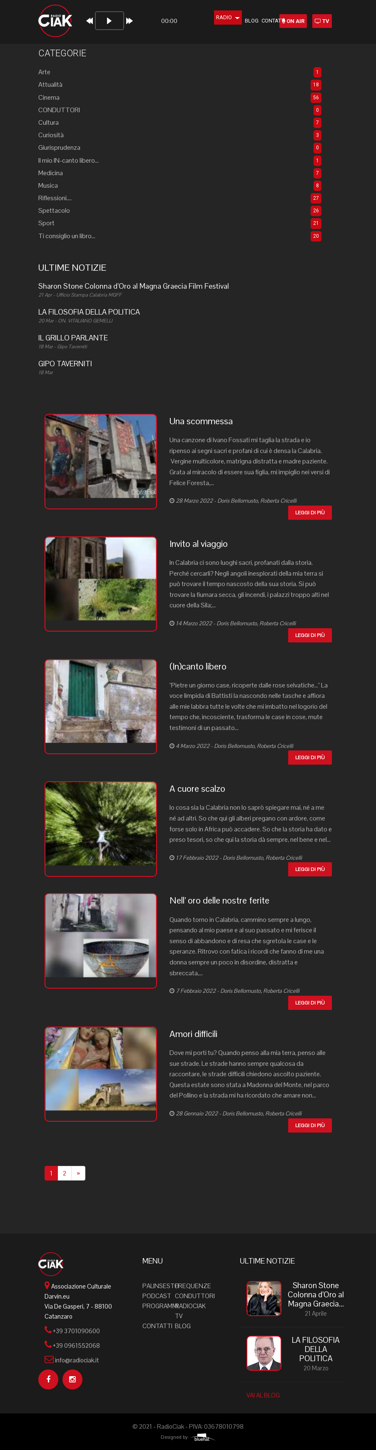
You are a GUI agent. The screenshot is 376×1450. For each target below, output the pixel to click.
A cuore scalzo (197, 788)
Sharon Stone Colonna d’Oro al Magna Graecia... (316, 1295)
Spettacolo (54, 210)
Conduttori (195, 1296)
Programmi (160, 1306)
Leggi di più (310, 512)
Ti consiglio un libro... (66, 236)
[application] (126, 24)
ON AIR (293, 21)
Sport (46, 223)
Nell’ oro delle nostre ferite (219, 900)
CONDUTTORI (59, 110)
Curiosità (51, 135)
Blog (240, 21)
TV (322, 21)
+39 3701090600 (76, 1331)
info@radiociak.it (77, 1360)
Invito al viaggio (198, 543)
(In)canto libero (198, 666)
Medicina (50, 173)
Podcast (156, 1296)
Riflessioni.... (55, 198)
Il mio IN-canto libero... (68, 160)
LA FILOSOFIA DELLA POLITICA (316, 1349)
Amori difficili (193, 1034)
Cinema (49, 97)
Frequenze (193, 1286)
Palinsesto (160, 1286)
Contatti (262, 21)
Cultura (48, 122)
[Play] (87, 20)
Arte (44, 72)
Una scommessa (201, 421)
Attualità (50, 84)
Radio (217, 17)
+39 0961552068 (76, 1345)
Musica (48, 185)
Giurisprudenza (59, 147)
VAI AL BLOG (263, 1395)
